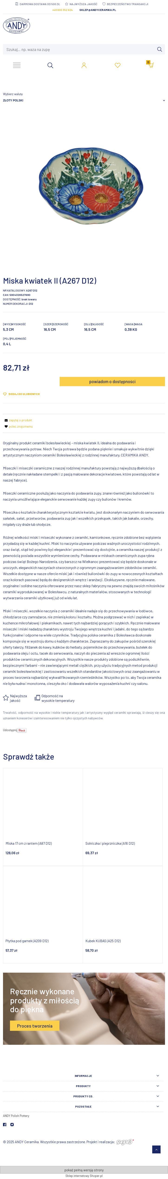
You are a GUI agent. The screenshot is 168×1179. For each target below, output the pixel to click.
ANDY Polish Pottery (16, 1116)
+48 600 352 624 (62, 9)
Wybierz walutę (13, 94)
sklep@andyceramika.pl (97, 9)
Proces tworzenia (34, 1025)
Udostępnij (10, 730)
